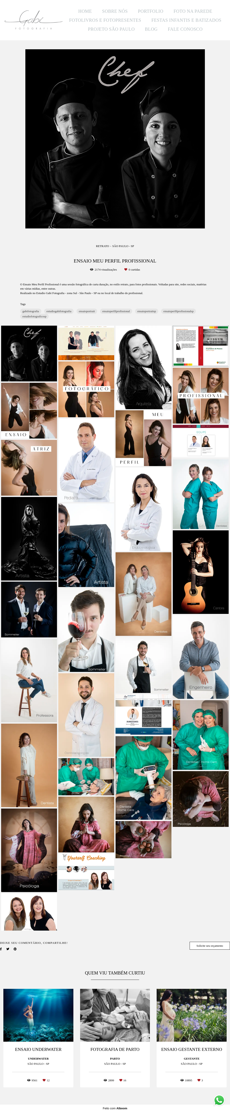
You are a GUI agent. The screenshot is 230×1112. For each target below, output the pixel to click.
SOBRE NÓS (115, 11)
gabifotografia (30, 311)
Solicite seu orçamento (210, 945)
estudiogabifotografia (58, 311)
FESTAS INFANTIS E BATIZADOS (186, 20)
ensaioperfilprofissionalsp (178, 311)
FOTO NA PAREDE (192, 11)
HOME (85, 11)
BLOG (151, 29)
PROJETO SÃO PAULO (111, 29)
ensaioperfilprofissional (116, 311)
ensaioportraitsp (146, 311)
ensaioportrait (87, 311)
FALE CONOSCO (185, 29)
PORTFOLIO (150, 11)
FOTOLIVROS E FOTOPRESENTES (105, 20)
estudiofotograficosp (34, 316)
